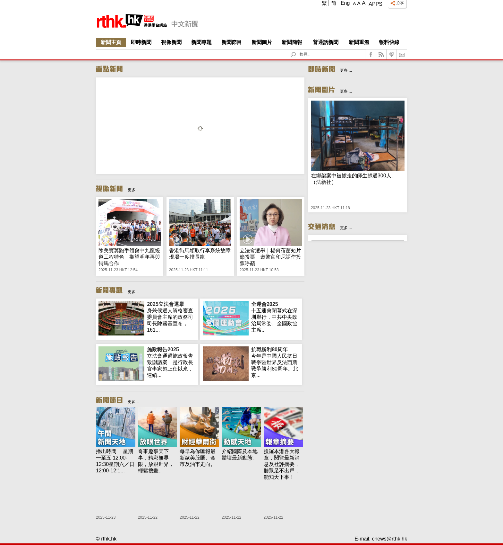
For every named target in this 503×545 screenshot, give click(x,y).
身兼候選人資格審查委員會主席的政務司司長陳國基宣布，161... (171, 317)
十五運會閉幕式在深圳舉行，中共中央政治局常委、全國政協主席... (275, 317)
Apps (375, 4)
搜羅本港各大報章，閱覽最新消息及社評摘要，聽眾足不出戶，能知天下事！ (282, 464)
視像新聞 (171, 42)
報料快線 (389, 42)
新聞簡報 (292, 42)
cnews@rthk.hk (389, 538)
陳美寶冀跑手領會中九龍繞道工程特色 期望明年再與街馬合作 (129, 257)
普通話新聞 (325, 42)
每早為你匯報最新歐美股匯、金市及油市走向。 (198, 458)
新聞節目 (231, 42)
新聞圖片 (262, 42)
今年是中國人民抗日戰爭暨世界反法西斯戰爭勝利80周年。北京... (275, 362)
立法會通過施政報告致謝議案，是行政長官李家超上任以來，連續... (171, 362)
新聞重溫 (359, 42)
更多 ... (134, 190)
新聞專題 (201, 42)
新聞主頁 (111, 42)
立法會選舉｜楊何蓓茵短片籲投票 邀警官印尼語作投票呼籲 (270, 257)
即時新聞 (141, 42)
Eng (345, 3)
